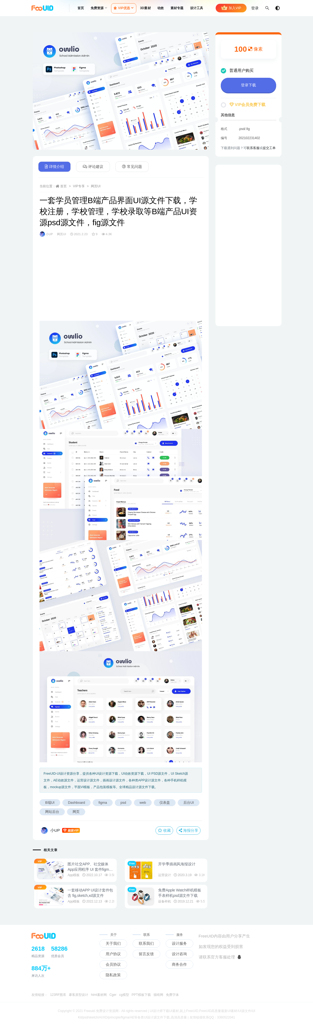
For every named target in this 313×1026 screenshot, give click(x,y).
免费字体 (172, 995)
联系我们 (146, 943)
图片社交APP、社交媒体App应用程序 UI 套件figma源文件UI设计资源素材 (90, 869)
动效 (160, 8)
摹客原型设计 (78, 995)
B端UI (50, 803)
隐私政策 (113, 975)
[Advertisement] (121, 283)
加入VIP (231, 8)
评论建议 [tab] (93, 166)
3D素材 (145, 8)
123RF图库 (58, 995)
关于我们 (113, 943)
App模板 (75, 875)
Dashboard (76, 803)
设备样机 (166, 901)
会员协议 (113, 964)
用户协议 (113, 954)
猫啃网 (158, 995)
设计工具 (196, 8)
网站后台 (52, 812)
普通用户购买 (237, 70)
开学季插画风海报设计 (178, 864)
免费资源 (97, 8)
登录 (255, 8)
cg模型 (124, 995)
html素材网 (99, 995)
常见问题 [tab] (132, 166)
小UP (46, 234)
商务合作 (179, 964)
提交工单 (269, 148)
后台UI (188, 803)
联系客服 (253, 148)
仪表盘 (164, 803)
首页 (80, 8)
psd (123, 803)
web (143, 803)
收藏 (164, 830)
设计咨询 (179, 954)
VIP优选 (122, 8)
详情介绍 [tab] (54, 166)
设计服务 (179, 943)
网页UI (96, 186)
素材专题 (177, 8)
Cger (112, 995)
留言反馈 (146, 954)
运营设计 (166, 875)
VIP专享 (78, 186)
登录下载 (248, 85)
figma (102, 803)
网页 (76, 812)
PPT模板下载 (141, 995)
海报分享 (188, 830)
